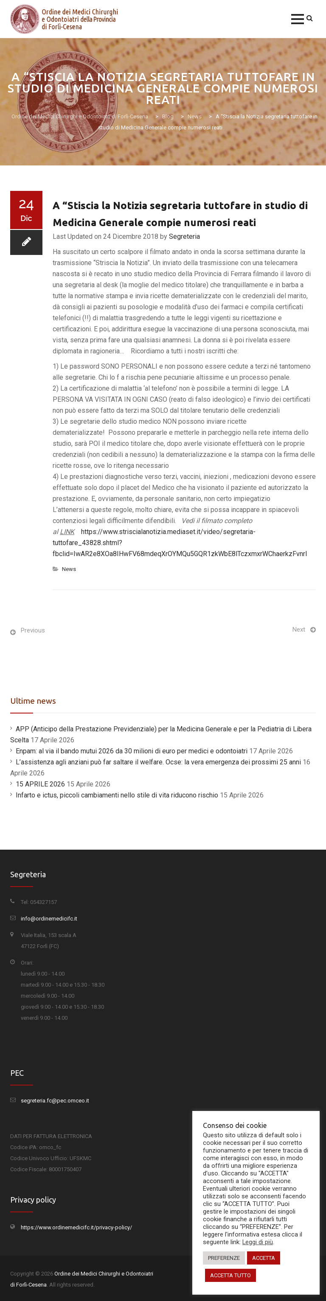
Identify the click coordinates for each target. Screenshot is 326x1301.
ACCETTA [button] (263, 1258)
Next (298, 629)
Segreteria (184, 236)
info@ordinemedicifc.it (49, 918)
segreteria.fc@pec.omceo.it (55, 1100)
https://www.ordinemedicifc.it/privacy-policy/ (76, 1227)
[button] (297, 19)
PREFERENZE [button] (224, 1258)
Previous (33, 630)
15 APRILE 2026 (40, 784)
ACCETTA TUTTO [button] (230, 1275)
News (69, 569)
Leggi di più (257, 1242)
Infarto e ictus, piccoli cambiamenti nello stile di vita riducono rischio (117, 795)
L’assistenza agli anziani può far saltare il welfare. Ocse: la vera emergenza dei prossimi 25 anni (158, 762)
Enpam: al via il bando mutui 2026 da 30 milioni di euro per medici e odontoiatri (131, 751)
